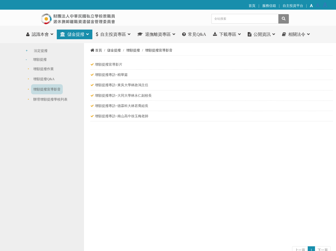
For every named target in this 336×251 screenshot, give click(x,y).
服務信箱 (269, 6)
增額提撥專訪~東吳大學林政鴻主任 (121, 85)
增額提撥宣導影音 (47, 89)
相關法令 (296, 34)
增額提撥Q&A (44, 79)
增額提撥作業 (43, 69)
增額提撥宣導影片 (108, 64)
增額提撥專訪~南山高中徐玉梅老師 (121, 116)
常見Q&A (194, 34)
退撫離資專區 (156, 34)
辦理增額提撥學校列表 (50, 99)
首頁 (252, 6)
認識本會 (39, 34)
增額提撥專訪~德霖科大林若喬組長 (121, 106)
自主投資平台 (293, 6)
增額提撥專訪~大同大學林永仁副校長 (123, 95)
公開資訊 (261, 34)
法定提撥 (41, 51)
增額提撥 (40, 59)
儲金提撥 (74, 34)
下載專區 (227, 34)
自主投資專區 (113, 34)
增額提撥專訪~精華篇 (111, 75)
